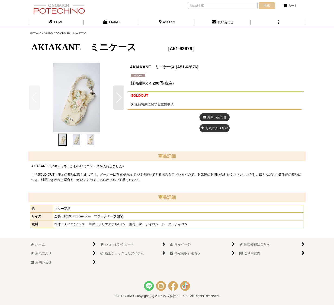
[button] (278, 22)
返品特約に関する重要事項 (152, 104)
